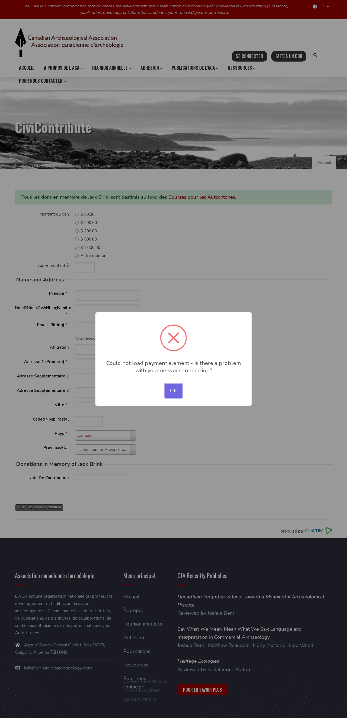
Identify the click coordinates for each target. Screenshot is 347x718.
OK (173, 390)
